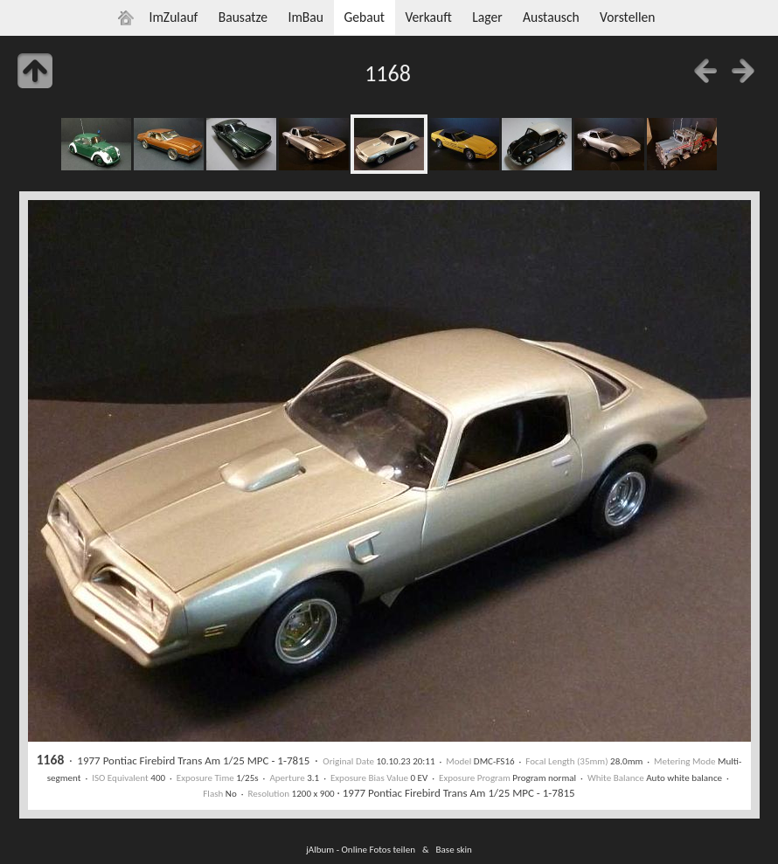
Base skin (454, 849)
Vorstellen (627, 17)
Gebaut (364, 17)
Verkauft (428, 17)
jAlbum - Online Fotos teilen (360, 849)
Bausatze (243, 17)
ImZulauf (173, 17)
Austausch (551, 17)
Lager (487, 17)
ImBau (305, 17)
